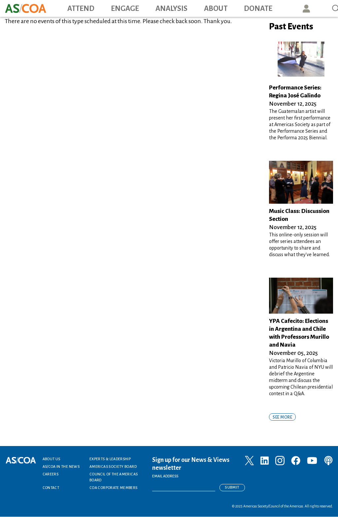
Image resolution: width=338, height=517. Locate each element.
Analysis (171, 9)
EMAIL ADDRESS (165, 476)
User (306, 8)
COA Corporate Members (113, 488)
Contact (51, 488)
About (215, 9)
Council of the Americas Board (113, 477)
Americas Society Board (113, 466)
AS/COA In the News (61, 466)
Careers (51, 474)
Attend (80, 9)
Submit (232, 487)
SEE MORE (282, 417)
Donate (258, 9)
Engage (125, 9)
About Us (51, 459)
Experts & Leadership (110, 459)
